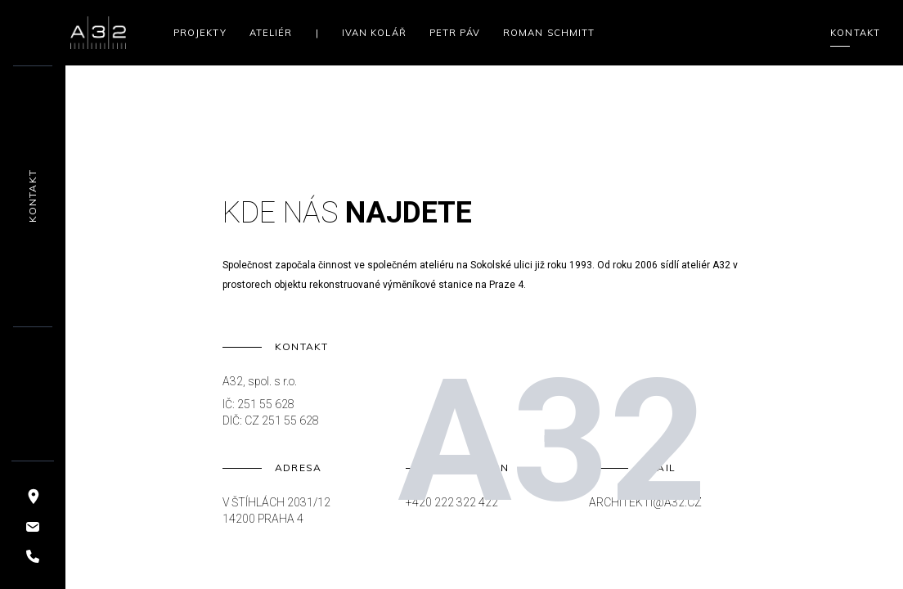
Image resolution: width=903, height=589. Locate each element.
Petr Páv (454, 32)
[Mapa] (33, 496)
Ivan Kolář (374, 32)
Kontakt (855, 33)
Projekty (200, 32)
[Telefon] (32, 556)
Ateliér (271, 32)
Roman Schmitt (549, 32)
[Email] (32, 526)
